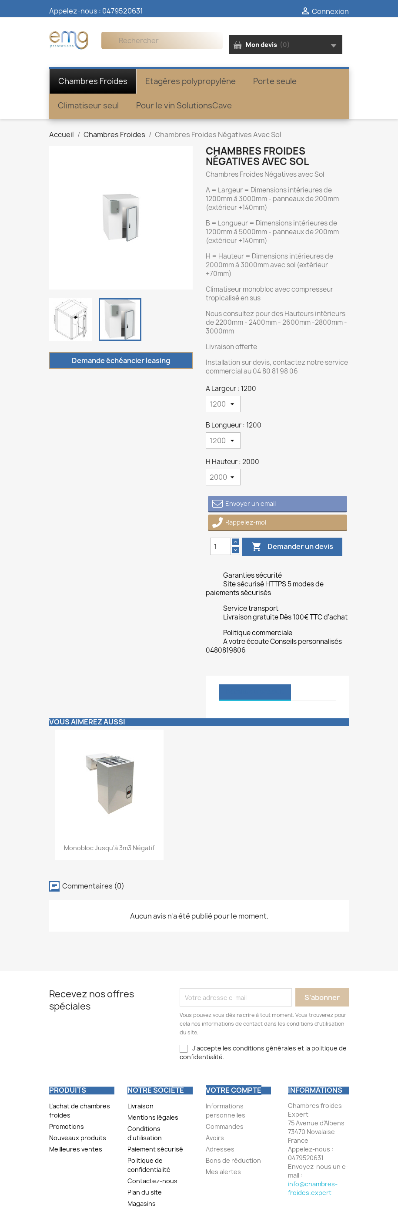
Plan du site (144, 1192)
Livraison (140, 1106)
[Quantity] (220, 546)
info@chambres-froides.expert (313, 1188)
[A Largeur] (223, 404)
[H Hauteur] (223, 477)
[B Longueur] (223, 440)
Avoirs (215, 1138)
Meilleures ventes (75, 1149)
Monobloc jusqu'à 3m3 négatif (109, 848)
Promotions (66, 1126)
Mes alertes (223, 1172)
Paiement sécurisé (155, 1149)
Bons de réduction (233, 1160)
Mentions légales (152, 1117)
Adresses (220, 1149)
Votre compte (233, 1090)
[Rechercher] (162, 40)
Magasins (141, 1203)
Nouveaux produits (77, 1138)
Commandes (225, 1126)
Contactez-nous (152, 1181)
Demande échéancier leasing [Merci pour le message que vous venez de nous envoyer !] (121, 360)
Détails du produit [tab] (254, 692)
